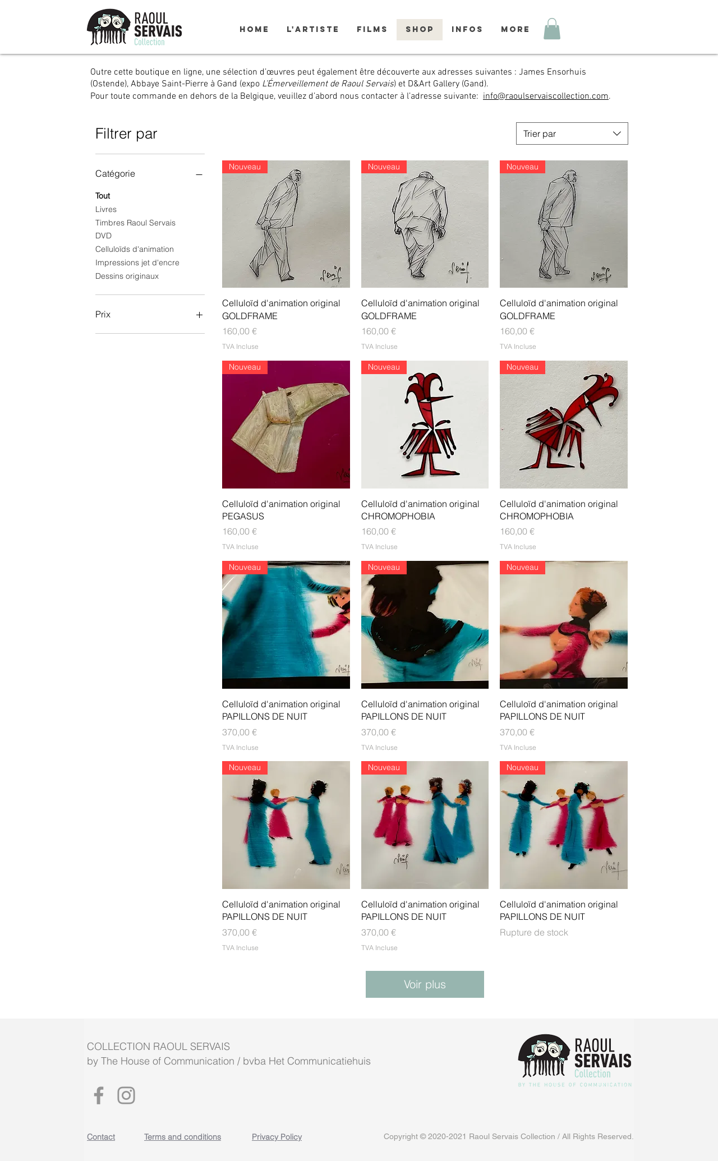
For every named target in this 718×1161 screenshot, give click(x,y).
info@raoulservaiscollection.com (546, 96)
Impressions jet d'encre (137, 262)
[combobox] (572, 133)
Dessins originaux (127, 275)
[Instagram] (126, 1095)
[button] (552, 28)
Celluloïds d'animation (134, 248)
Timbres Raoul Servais (135, 222)
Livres (106, 208)
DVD (103, 235)
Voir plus (425, 984)
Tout (102, 195)
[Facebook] (99, 1095)
